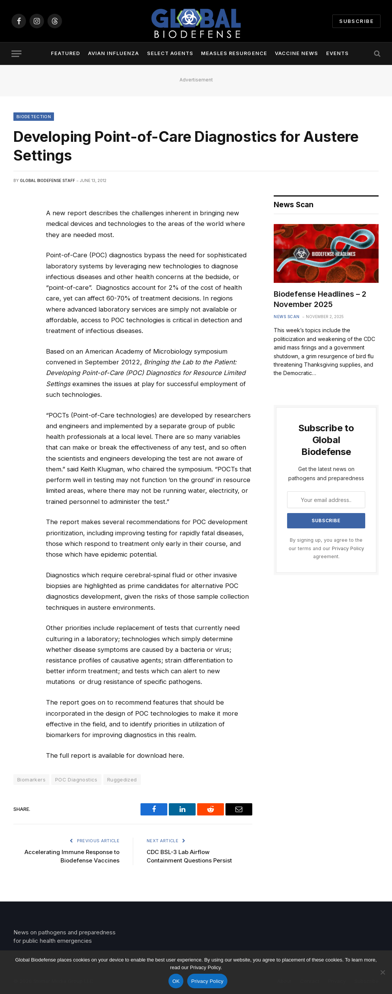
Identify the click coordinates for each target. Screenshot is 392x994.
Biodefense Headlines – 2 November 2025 (320, 299)
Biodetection (33, 116)
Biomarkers (31, 779)
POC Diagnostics (76, 779)
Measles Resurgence (234, 53)
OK (176, 981)
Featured (65, 53)
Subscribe (356, 21)
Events (337, 53)
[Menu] (16, 53)
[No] (382, 972)
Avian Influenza (113, 53)
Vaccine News (296, 53)
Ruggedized (122, 779)
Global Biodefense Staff (47, 180)
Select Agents (170, 53)
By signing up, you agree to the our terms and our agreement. (326, 548)
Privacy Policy (348, 548)
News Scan (287, 316)
